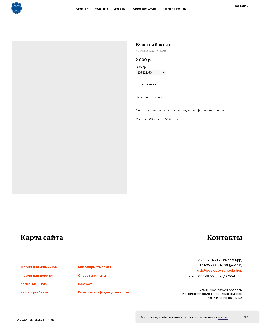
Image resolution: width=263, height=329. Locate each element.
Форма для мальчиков (39, 267)
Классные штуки (34, 284)
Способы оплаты (92, 275)
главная (82, 8)
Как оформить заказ (94, 267)
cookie (223, 317)
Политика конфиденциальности (103, 292)
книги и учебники (175, 8)
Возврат (85, 284)
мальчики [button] (101, 8)
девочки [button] (120, 8)
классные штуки (145, 8)
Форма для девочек (37, 275)
